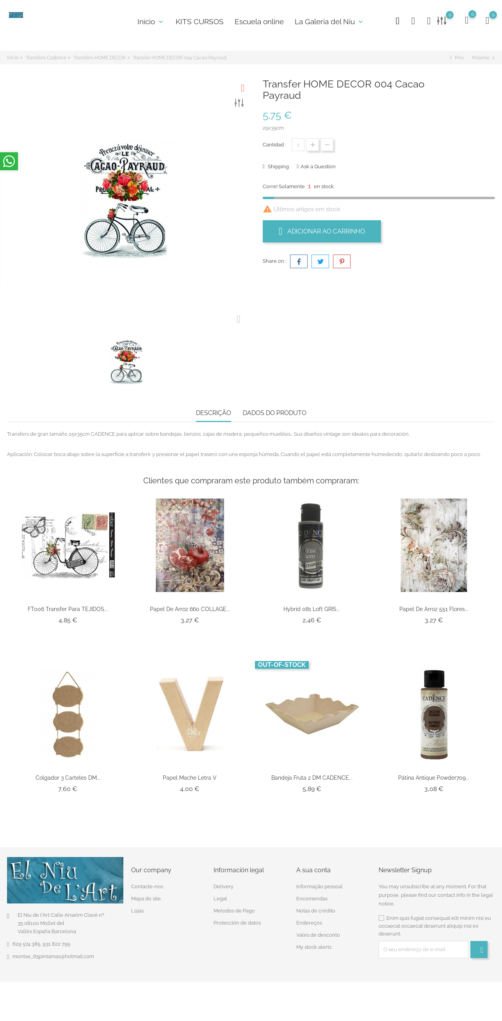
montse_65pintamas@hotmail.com (53, 956)
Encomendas (312, 899)
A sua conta (313, 870)
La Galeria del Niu (330, 21)
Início (151, 21)
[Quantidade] (298, 144)
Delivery (223, 886)
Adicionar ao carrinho (322, 231)
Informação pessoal (319, 886)
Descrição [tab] (213, 413)
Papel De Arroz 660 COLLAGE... (190, 609)
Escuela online (259, 21)
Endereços (309, 923)
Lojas (137, 911)
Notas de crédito (315, 911)
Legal (220, 899)
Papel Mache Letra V (190, 778)
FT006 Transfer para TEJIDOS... (68, 609)
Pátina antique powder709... (433, 778)
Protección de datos (237, 923)
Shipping (278, 166)
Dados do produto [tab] (274, 413)
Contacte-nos (147, 886)
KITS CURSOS (200, 21)
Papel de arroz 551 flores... (433, 609)
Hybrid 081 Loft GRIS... (311, 609)
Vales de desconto (318, 935)
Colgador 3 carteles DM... (68, 778)
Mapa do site (146, 899)
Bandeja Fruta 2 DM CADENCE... (311, 778)
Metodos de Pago (234, 911)
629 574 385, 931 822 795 (41, 944)
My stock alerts (313, 947)
